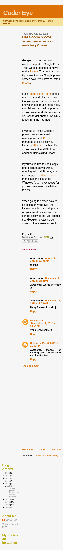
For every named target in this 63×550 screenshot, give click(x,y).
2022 (7, 473)
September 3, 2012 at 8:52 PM (45, 279)
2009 (7, 505)
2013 (7, 481)
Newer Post (27, 449)
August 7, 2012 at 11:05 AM (43, 259)
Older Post (56, 449)
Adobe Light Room (40, 93)
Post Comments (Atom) (46, 455)
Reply (33, 268)
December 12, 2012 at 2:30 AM (45, 302)
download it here (45, 175)
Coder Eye (18, 12)
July (9, 486)
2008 (7, 507)
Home (42, 449)
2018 (7, 475)
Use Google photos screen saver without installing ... (13, 493)
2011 (7, 499)
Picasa (34, 71)
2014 (7, 478)
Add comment (31, 366)
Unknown (35, 343)
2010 (7, 502)
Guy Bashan (37, 320)
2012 (7, 484)
